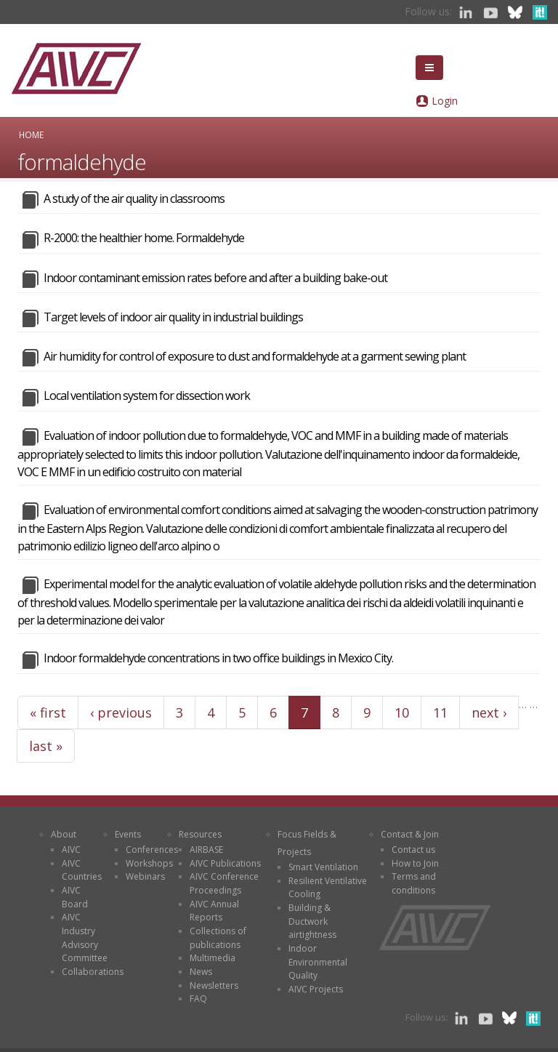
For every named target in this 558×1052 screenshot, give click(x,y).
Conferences (152, 849)
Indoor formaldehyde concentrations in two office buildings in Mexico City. (218, 658)
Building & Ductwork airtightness (312, 921)
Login (445, 101)
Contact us (413, 849)
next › (489, 712)
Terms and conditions (414, 883)
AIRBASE (206, 849)
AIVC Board (75, 897)
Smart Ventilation (323, 867)
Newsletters (214, 985)
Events (128, 834)
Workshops (149, 863)
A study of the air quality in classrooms (134, 198)
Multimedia (212, 958)
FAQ (198, 998)
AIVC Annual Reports (214, 911)
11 (440, 712)
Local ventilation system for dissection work (147, 395)
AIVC (71, 849)
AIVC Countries (82, 870)
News (201, 971)
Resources (200, 834)
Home (31, 134)
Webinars (145, 876)
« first (48, 712)
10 (402, 712)
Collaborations (93, 971)
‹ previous (121, 712)
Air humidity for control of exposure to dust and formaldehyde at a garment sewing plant (255, 356)
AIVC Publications (225, 863)
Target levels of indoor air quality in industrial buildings (173, 317)
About (63, 834)
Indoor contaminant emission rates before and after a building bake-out (215, 278)
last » (45, 746)
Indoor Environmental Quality (317, 961)
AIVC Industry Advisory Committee (85, 937)
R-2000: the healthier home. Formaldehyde (144, 238)
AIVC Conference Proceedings (224, 883)
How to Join (415, 863)
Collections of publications (218, 938)
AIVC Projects (315, 989)
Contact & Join (410, 834)
